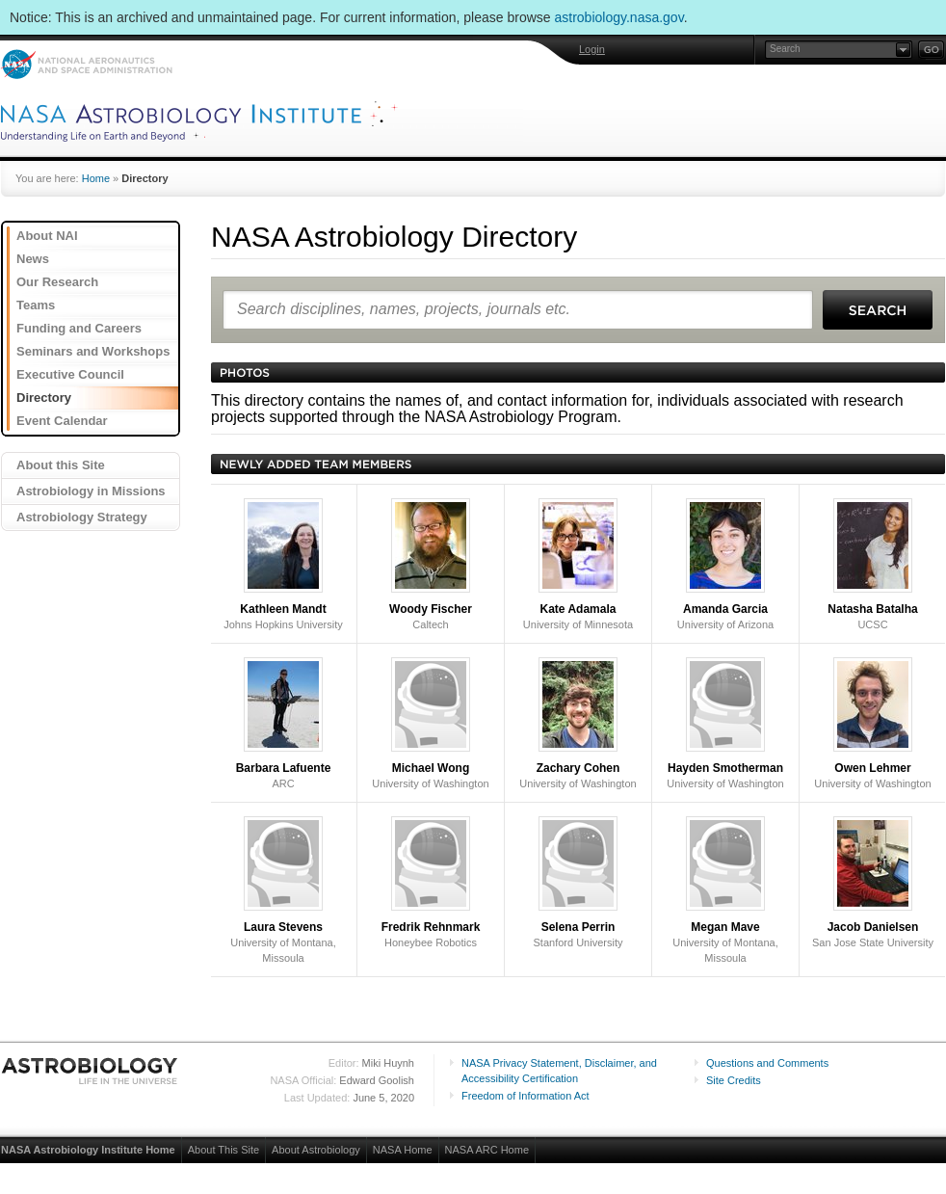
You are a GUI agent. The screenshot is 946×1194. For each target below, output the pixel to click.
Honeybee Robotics (431, 882)
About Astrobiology (316, 1149)
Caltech (430, 564)
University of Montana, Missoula (282, 890)
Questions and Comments (767, 1063)
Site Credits (733, 1080)
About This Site (223, 1149)
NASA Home (403, 1149)
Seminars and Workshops (93, 351)
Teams (35, 305)
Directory (43, 397)
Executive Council (70, 374)
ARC (283, 723)
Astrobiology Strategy (81, 517)
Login (592, 49)
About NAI (47, 235)
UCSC (872, 564)
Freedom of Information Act (525, 1095)
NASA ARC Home (487, 1149)
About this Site (60, 465)
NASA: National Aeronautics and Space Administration (86, 64)
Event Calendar (62, 420)
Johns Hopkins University (283, 564)
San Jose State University (872, 882)
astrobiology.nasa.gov (619, 17)
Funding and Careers (79, 328)
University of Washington (430, 723)
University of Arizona (725, 564)
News (32, 259)
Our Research (57, 282)
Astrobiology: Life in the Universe (90, 1070)
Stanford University (578, 882)
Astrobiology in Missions (91, 491)
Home (96, 178)
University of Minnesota (578, 564)
